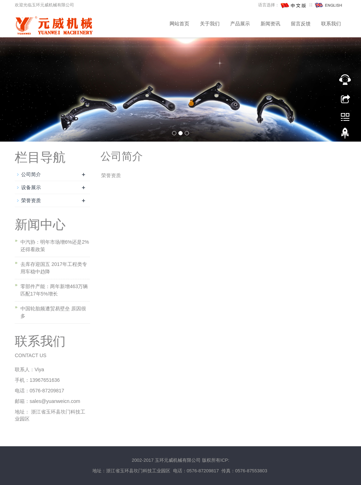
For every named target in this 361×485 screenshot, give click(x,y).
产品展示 (240, 23)
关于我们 (210, 23)
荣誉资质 (31, 200)
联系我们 (331, 23)
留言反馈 (301, 23)
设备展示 (31, 187)
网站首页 (179, 23)
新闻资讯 (270, 23)
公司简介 (31, 174)
